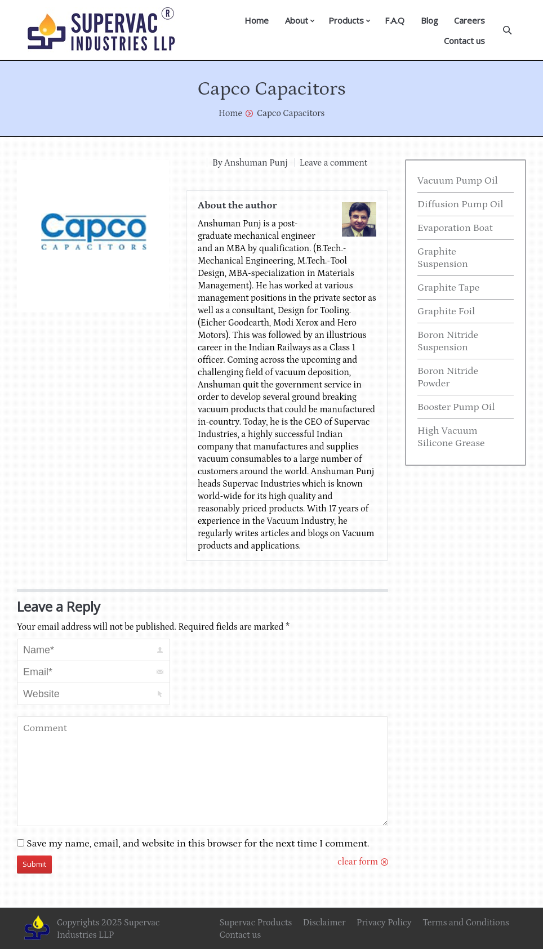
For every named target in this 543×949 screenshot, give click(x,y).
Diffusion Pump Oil (460, 204)
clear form (357, 862)
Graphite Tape (448, 287)
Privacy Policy (384, 922)
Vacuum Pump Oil (457, 180)
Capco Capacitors (290, 113)
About (296, 20)
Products (346, 20)
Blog (429, 20)
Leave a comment (333, 163)
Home (256, 20)
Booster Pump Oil (456, 407)
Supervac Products (256, 922)
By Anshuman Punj (250, 163)
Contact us (464, 40)
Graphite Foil (446, 311)
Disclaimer (324, 922)
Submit (34, 864)
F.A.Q (394, 20)
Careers (469, 20)
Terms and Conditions (465, 922)
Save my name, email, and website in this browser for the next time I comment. (198, 843)
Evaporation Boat (455, 228)
